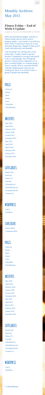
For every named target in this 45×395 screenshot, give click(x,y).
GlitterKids (9, 104)
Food (7, 101)
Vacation (8, 193)
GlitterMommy (25, 32)
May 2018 (8, 123)
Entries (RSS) (10, 228)
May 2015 (8, 141)
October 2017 (10, 135)
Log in (7, 209)
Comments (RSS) (11, 231)
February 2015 (10, 150)
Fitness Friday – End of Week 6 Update (20, 27)
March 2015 (9, 147)
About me (8, 89)
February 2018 (10, 129)
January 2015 (9, 153)
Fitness (37, 32)
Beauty (7, 92)
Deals (7, 95)
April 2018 (9, 126)
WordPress (9, 212)
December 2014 (10, 156)
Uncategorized (10, 190)
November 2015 (10, 138)
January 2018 (9, 132)
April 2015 (9, 144)
